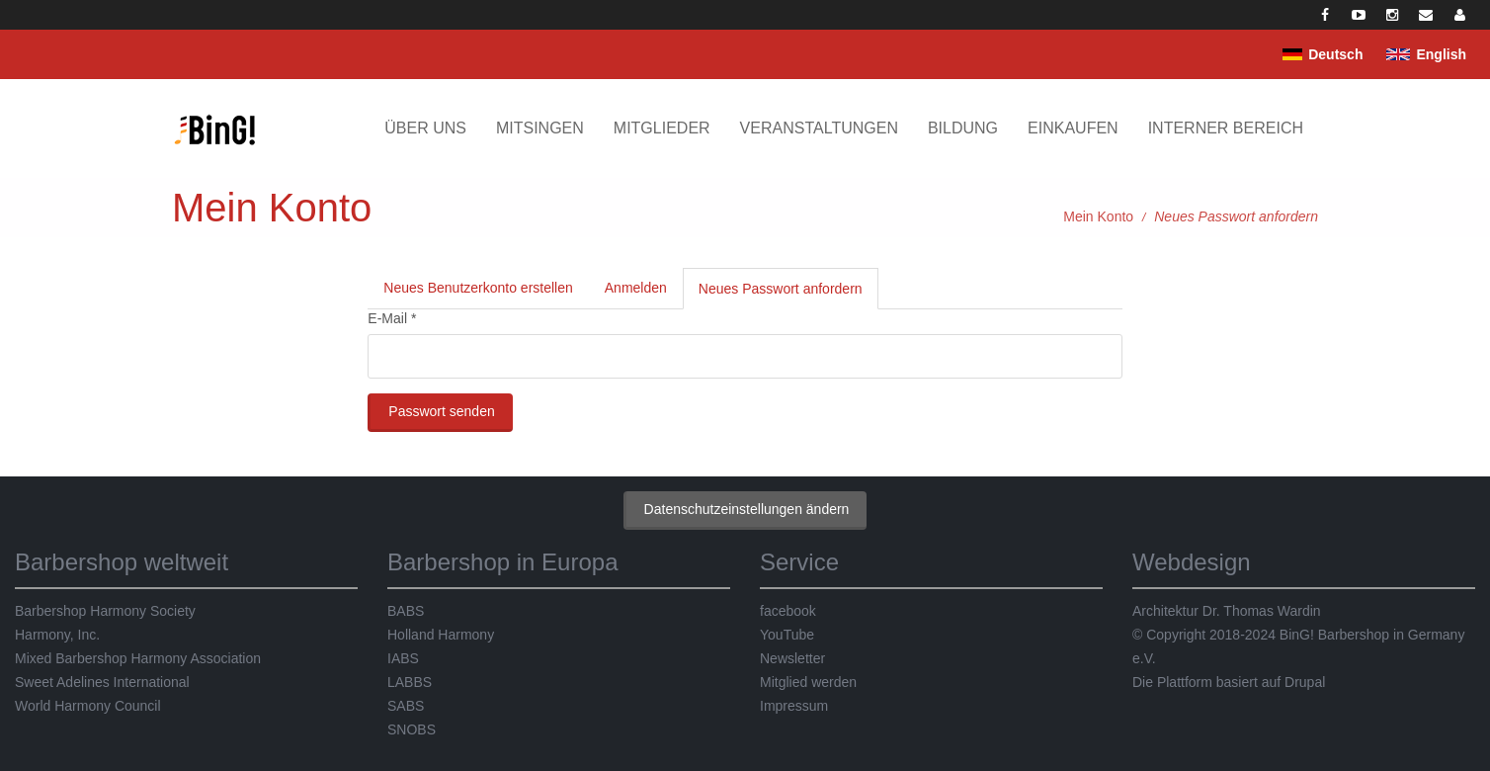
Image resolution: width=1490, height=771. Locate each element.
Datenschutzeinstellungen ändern (747, 509)
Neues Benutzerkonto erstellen (477, 288)
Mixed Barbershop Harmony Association (138, 658)
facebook (788, 611)
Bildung (963, 128)
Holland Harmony (440, 634)
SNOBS (411, 729)
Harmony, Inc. (57, 634)
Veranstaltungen (819, 128)
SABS (405, 706)
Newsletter (792, 658)
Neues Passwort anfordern (788, 294)
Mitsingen (540, 128)
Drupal (1304, 682)
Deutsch (1335, 54)
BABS (405, 611)
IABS (403, 658)
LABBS (409, 682)
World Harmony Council (88, 706)
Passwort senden (441, 411)
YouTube (787, 634)
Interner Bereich (1225, 128)
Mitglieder (662, 128)
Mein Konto (1098, 216)
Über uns (425, 128)
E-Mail (392, 318)
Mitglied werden (808, 682)
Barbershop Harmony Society (105, 611)
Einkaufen (1073, 128)
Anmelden (636, 288)
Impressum (794, 706)
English (1441, 54)
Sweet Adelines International (102, 682)
